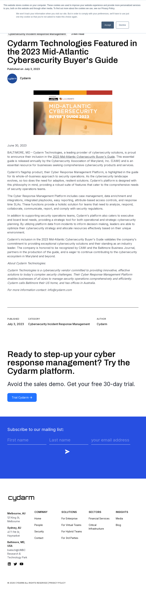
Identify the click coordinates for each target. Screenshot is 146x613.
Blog (118, 524)
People (38, 524)
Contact (38, 537)
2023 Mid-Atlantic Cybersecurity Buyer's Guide (84, 156)
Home (37, 518)
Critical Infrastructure (96, 526)
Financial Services (99, 518)
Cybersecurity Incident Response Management (37, 33)
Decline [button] (122, 25)
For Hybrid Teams (71, 531)
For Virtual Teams (71, 524)
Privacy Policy (57, 583)
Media (119, 518)
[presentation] (33, 454)
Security (39, 531)
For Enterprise (69, 518)
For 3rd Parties (69, 537)
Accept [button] (107, 25)
